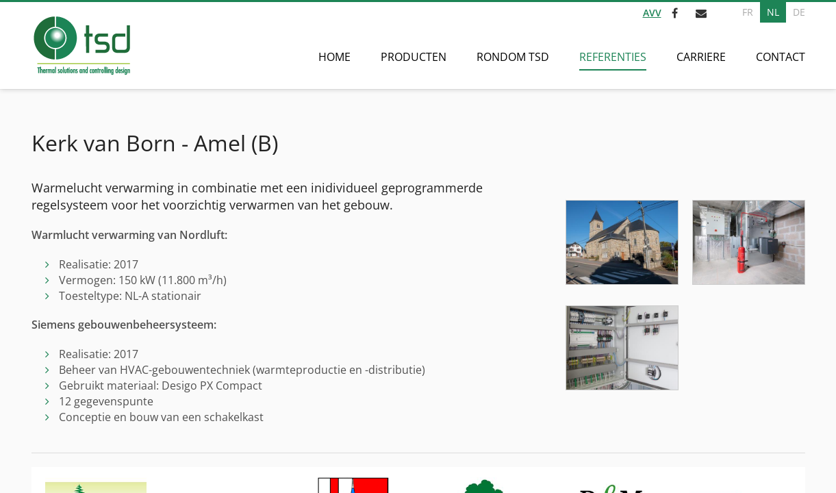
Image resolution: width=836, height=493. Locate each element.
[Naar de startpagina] (81, 45)
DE (799, 11)
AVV (652, 12)
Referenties (612, 56)
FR (747, 11)
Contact (780, 56)
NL (773, 11)
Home (334, 56)
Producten (413, 56)
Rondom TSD (513, 56)
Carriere (701, 56)
